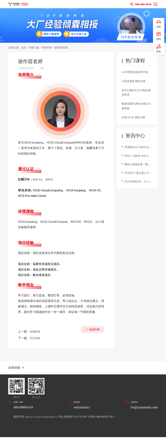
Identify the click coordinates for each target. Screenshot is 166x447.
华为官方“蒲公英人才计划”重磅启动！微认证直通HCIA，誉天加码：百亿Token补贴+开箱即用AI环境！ (138, 174)
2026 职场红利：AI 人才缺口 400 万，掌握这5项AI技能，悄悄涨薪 (138, 183)
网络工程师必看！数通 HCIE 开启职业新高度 (137, 165)
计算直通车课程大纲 (135, 81)
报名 (158, 52)
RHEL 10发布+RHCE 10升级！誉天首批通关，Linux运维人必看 (138, 156)
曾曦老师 (36, 331)
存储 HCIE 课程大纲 (135, 117)
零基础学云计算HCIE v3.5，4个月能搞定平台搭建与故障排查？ (138, 148)
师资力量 (34, 47)
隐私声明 (19, 417)
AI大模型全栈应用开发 (137, 72)
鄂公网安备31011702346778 (95, 417)
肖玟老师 (36, 338)
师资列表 (48, 47)
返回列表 (94, 334)
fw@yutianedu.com (142, 408)
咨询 (158, 38)
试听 (158, 24)
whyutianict (81, 408)
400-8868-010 (24, 408)
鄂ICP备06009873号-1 (123, 417)
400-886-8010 (142, 4)
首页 (24, 47)
